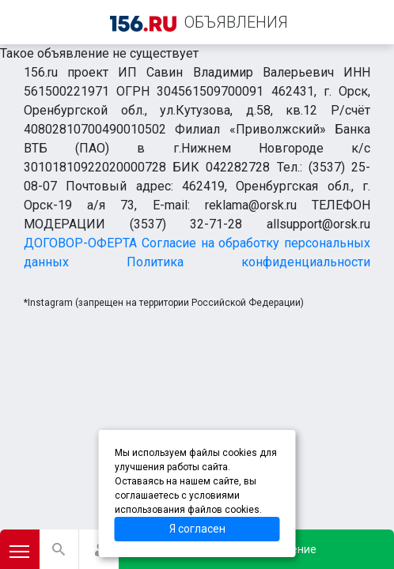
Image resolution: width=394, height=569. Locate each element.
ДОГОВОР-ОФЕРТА (80, 243)
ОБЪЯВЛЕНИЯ (236, 22)
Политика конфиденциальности (248, 261)
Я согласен (197, 528)
